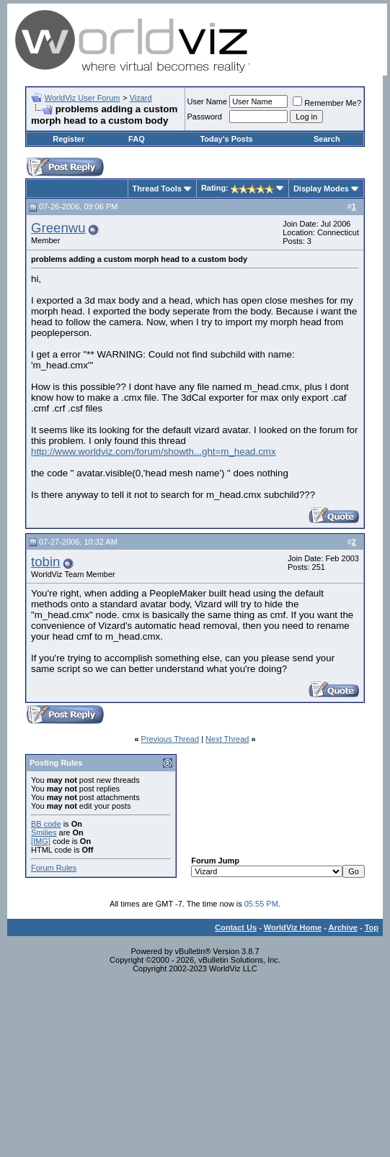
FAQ (136, 139)
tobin (45, 561)
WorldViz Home (293, 927)
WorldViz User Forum (82, 98)
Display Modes (321, 188)
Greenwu (58, 227)
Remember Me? (327, 103)
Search (327, 139)
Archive (343, 927)
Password (204, 116)
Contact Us (236, 927)
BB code (46, 824)
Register (68, 139)
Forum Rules (53, 867)
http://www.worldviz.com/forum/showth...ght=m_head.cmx (153, 451)
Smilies (43, 832)
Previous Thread (170, 739)
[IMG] (40, 841)
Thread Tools (157, 188)
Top (371, 927)
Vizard (141, 98)
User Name (207, 101)
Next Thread (227, 739)
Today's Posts (226, 139)
